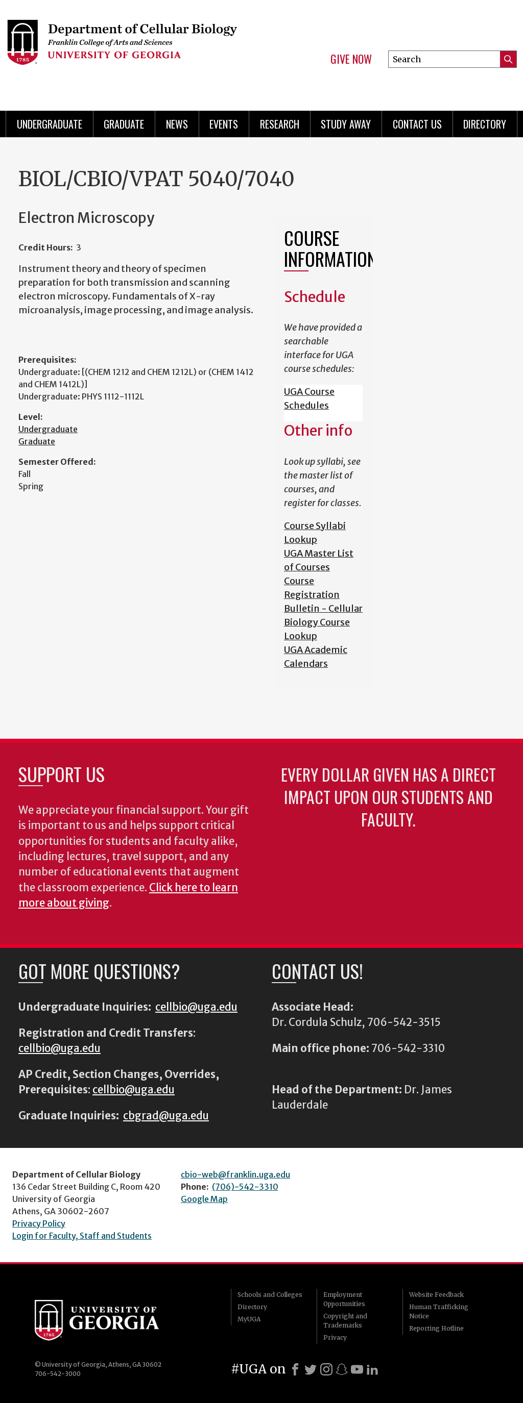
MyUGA (248, 1319)
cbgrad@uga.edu (166, 1115)
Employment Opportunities (344, 1299)
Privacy (335, 1337)
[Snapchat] (342, 1369)
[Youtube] (357, 1369)
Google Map (204, 1199)
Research (279, 124)
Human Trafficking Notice (438, 1311)
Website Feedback (436, 1294)
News (177, 124)
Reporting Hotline (436, 1328)
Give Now (351, 59)
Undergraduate (49, 124)
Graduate (124, 124)
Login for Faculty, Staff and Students (82, 1236)
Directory (484, 124)
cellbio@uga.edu (196, 1007)
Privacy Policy (38, 1223)
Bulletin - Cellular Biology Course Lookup (323, 622)
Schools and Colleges (269, 1294)
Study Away (346, 124)
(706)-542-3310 (245, 1187)
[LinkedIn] (372, 1369)
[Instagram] (326, 1369)
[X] (310, 1369)
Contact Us (417, 124)
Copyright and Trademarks (345, 1320)
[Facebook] (295, 1369)
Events (223, 124)
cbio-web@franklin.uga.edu (235, 1174)
